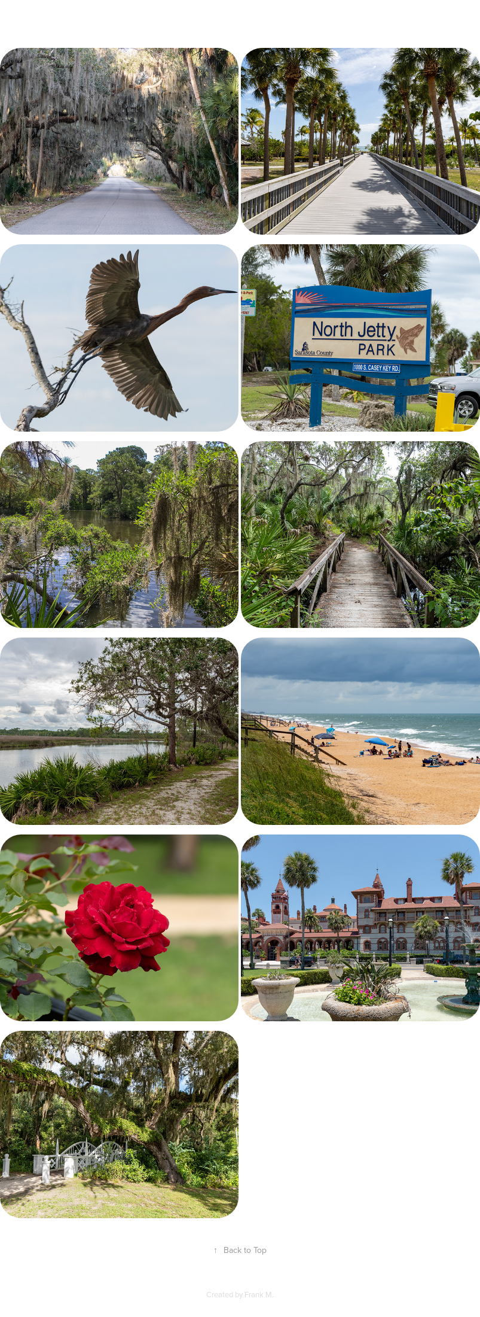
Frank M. (259, 1294)
